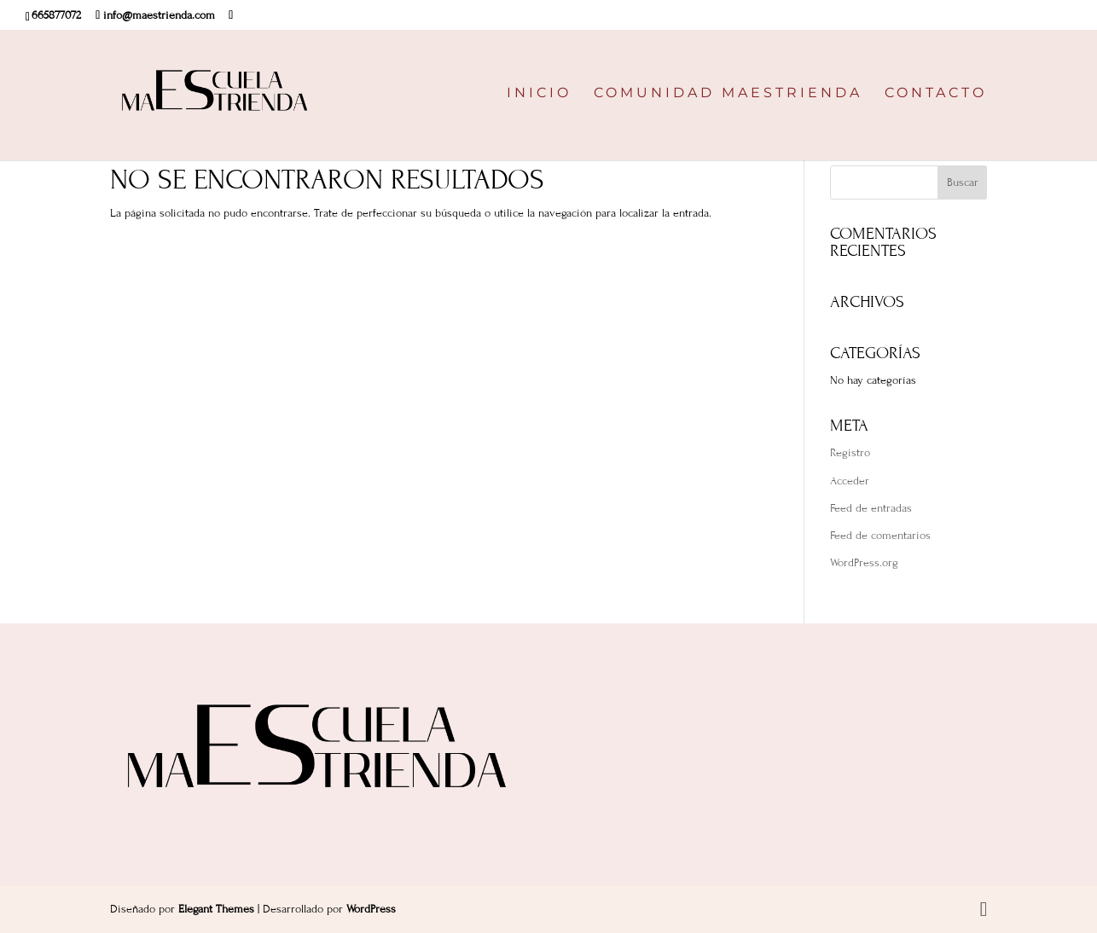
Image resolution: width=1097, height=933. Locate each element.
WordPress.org (864, 563)
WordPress (371, 909)
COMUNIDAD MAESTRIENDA (728, 94)
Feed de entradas (871, 508)
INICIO (539, 94)
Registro (850, 453)
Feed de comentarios (880, 535)
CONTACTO (936, 94)
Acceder (849, 481)
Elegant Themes (216, 909)
